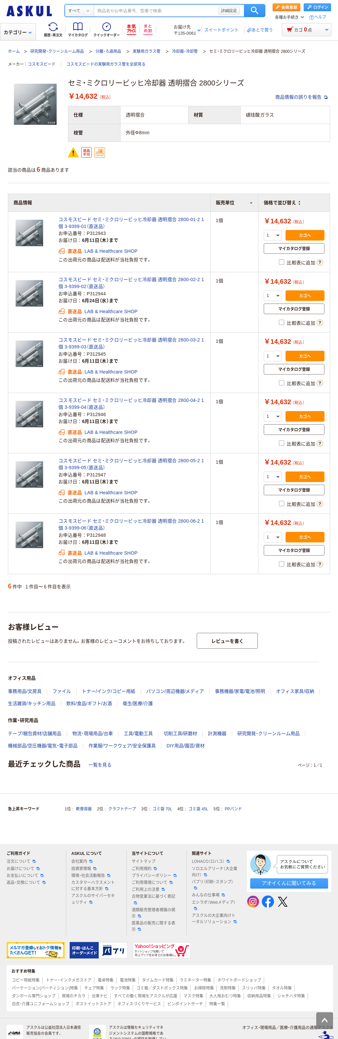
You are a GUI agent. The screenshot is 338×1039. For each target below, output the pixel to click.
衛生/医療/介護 (138, 703)
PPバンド (233, 809)
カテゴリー (18, 32)
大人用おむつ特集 (225, 996)
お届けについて (23, 868)
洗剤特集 (228, 988)
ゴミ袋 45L (198, 809)
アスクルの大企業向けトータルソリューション (214, 918)
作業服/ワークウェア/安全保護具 (122, 745)
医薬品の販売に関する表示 (153, 926)
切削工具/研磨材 (180, 733)
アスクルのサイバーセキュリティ (93, 898)
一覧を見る (100, 764)
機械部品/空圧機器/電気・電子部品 (43, 745)
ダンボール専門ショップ (33, 996)
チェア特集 (94, 988)
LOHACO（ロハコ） (211, 861)
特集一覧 (217, 1004)
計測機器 (217, 733)
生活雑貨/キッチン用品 (31, 703)
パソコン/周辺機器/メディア (175, 691)
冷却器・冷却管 (185, 51)
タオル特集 (282, 988)
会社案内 (81, 861)
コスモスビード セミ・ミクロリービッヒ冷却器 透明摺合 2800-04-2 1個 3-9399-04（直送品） (131, 404)
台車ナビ (100, 996)
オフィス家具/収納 (295, 691)
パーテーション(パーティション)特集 (45, 988)
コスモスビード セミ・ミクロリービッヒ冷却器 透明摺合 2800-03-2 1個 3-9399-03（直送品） (131, 343)
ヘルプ (320, 17)
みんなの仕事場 (208, 895)
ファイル (61, 691)
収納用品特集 (259, 996)
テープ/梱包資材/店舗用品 (34, 733)
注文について (21, 861)
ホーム (14, 51)
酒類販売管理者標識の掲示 (153, 913)
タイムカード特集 (158, 980)
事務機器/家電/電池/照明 (240, 691)
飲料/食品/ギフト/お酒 (89, 703)
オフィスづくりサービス (139, 1004)
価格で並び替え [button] (282, 202)
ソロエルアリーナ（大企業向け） (214, 871)
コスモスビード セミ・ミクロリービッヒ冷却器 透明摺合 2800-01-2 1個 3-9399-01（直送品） (131, 223)
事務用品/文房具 (25, 691)
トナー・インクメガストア (68, 980)
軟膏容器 (84, 809)
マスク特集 (193, 996)
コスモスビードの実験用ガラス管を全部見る (106, 64)
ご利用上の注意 (148, 889)
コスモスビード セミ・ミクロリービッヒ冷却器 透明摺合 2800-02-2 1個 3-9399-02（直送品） (131, 283)
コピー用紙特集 (26, 980)
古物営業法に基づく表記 (153, 899)
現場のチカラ (73, 996)
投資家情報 (83, 868)
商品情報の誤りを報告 (301, 97)
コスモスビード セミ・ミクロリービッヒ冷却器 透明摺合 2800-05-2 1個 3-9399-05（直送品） (131, 464)
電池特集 (128, 980)
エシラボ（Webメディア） (213, 905)
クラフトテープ (122, 809)
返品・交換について (26, 882)
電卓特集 (106, 980)
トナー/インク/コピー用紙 (108, 691)
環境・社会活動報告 (90, 875)
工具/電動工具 (138, 733)
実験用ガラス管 (146, 51)
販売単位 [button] (234, 202)
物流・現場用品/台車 (92, 733)
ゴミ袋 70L (162, 809)
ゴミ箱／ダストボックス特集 (162, 988)
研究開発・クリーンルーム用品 (57, 51)
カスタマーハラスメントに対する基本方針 (93, 885)
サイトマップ (143, 861)
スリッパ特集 (254, 988)
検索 (254, 10)
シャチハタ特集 (291, 996)
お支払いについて (25, 875)
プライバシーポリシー (154, 875)
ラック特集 (120, 988)
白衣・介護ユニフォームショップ (40, 1004)
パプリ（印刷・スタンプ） (212, 885)
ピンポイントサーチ (185, 1004)
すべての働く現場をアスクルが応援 (145, 996)
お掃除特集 (204, 988)
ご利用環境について (152, 882)
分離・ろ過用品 (108, 51)
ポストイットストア (93, 1004)
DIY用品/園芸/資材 (186, 745)
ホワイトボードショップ (239, 980)
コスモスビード (41, 64)
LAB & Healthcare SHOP (111, 251)
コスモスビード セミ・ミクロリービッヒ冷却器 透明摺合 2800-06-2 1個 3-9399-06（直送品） (131, 524)
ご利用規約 (144, 868)
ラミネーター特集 (195, 980)
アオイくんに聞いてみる (289, 883)
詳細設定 (229, 11)
